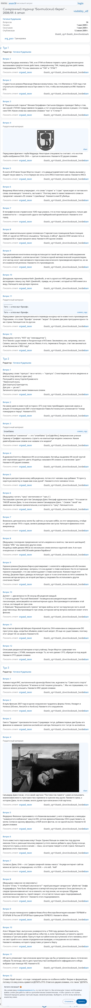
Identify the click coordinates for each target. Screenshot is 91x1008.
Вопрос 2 (7, 80)
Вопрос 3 (7, 101)
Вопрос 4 (7, 122)
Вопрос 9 (7, 250)
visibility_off (81, 11)
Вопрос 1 (7, 59)
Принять (81, 1001)
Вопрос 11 (7, 296)
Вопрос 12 (7, 334)
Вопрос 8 (7, 229)
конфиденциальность (26, 990)
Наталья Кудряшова (12, 19)
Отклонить (69, 1001)
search (12, 3)
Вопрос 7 (7, 208)
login (80, 3)
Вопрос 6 (7, 187)
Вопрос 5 (7, 168)
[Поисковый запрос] (45, 3)
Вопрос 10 (7, 275)
